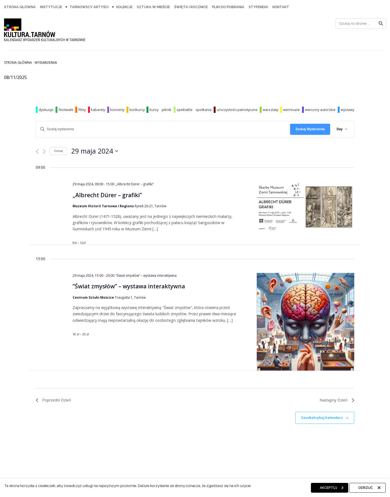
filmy (82, 109)
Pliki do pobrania (228, 7)
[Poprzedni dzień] (37, 151)
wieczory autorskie (320, 109)
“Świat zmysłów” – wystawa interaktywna (129, 286)
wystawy (347, 109)
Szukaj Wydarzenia (310, 129)
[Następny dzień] (44, 151)
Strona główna (18, 62)
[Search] (361, 23)
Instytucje (51, 7)
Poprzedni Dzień (53, 400)
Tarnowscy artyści (89, 7)
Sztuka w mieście (153, 7)
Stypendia (258, 7)
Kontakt (280, 7)
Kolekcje (124, 7)
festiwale (65, 109)
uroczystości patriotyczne (237, 109)
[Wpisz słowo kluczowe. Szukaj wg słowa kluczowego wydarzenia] (163, 129)
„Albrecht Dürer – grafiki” (107, 195)
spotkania (204, 109)
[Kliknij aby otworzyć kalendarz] (94, 151)
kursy (154, 109)
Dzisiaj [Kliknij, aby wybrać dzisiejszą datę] (58, 150)
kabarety (98, 109)
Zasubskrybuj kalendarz (322, 417)
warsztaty (270, 109)
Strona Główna (20, 7)
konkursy (137, 109)
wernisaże (291, 109)
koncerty (117, 109)
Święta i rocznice (191, 7)
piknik (166, 109)
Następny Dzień (337, 400)
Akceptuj (328, 488)
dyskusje (46, 109)
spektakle (185, 109)
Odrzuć (365, 488)
